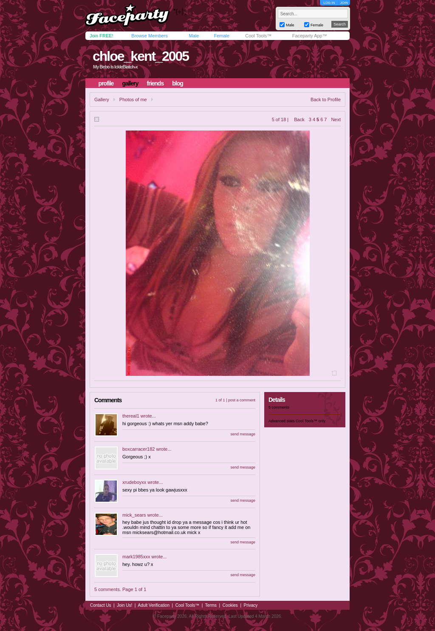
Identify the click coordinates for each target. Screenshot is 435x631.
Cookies (230, 605)
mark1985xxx (136, 556)
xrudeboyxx (134, 482)
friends (155, 83)
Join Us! (124, 605)
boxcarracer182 (138, 449)
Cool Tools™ (258, 35)
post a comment (241, 400)
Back (299, 119)
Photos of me (133, 99)
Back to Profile (326, 99)
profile (106, 83)
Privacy (251, 605)
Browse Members (149, 35)
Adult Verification (153, 605)
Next (336, 119)
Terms (211, 605)
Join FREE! (101, 35)
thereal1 (130, 415)
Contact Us (100, 605)
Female (221, 35)
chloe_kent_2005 (141, 56)
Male (194, 35)
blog (177, 83)
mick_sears (134, 514)
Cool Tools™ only (310, 421)
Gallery (101, 99)
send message (242, 434)
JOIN (344, 3)
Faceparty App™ (309, 35)
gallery (130, 83)
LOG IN (329, 3)
